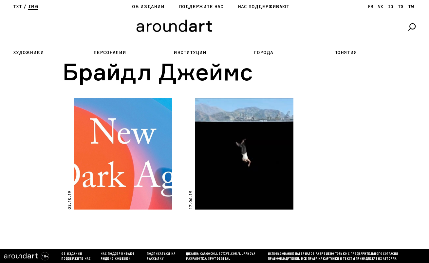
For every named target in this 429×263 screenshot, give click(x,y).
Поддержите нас (201, 6)
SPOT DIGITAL (219, 259)
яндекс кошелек (116, 259)
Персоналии (109, 52)
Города (263, 52)
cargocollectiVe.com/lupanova (227, 254)
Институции (190, 52)
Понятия (345, 52)
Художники (28, 52)
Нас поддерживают (263, 6)
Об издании (148, 6)
